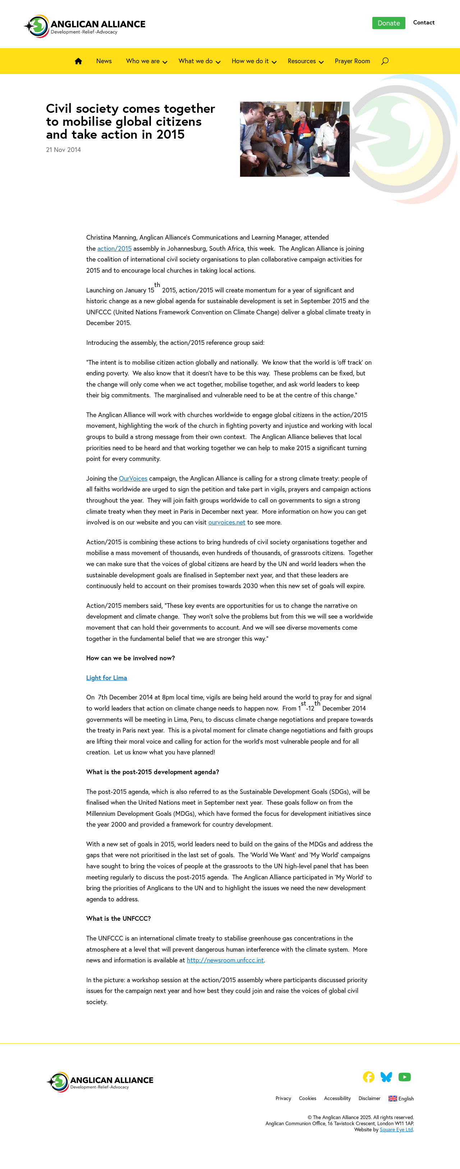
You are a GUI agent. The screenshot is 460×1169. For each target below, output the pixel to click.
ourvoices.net (226, 522)
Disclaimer (370, 1098)
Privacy (283, 1098)
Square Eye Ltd (396, 1129)
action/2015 (114, 248)
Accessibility (337, 1098)
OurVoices (133, 478)
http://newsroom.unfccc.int (225, 960)
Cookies (307, 1098)
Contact (424, 22)
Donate (389, 23)
